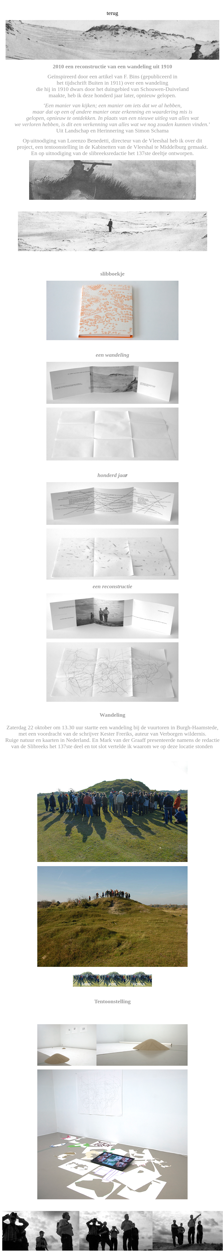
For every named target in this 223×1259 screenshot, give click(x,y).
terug (112, 13)
